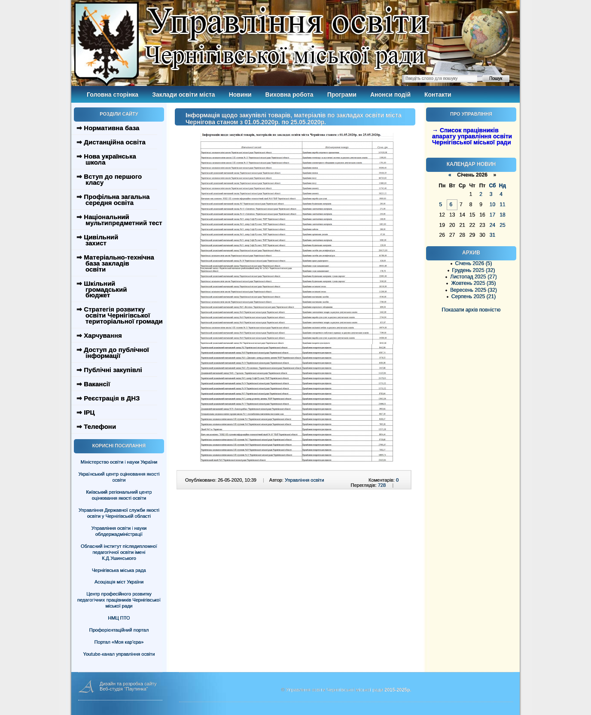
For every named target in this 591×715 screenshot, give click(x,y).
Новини (240, 94)
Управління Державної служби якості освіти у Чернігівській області (119, 513)
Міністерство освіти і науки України (119, 461)
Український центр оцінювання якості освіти (119, 477)
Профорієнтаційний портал (119, 629)
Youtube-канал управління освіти (119, 654)
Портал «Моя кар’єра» (119, 642)
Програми (341, 94)
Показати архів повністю (471, 310)
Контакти (437, 94)
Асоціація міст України (118, 581)
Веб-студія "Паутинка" (124, 688)
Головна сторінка (112, 94)
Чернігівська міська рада (119, 570)
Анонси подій (390, 94)
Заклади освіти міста (183, 94)
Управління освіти (304, 480)
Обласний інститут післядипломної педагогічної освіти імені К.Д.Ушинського (119, 552)
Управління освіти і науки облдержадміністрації (118, 531)
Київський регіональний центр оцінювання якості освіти (119, 495)
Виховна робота (289, 94)
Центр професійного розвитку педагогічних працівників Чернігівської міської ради (119, 599)
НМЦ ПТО (119, 617)
